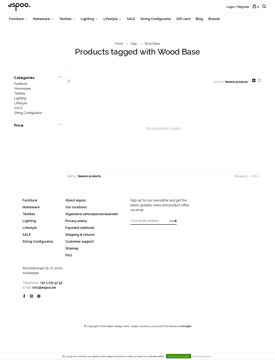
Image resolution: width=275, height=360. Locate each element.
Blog (199, 21)
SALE (131, 21)
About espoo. (75, 203)
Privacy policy (76, 223)
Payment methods (79, 230)
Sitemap (71, 251)
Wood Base (152, 45)
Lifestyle (111, 21)
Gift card (183, 21)
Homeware (41, 21)
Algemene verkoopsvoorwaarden (91, 216)
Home (119, 45)
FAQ (68, 258)
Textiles (65, 21)
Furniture (16, 21)
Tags (134, 45)
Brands (214, 21)
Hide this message (178, 356)
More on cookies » (202, 356)
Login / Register (238, 6)
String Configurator (155, 21)
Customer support (79, 244)
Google (186, 328)
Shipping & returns (80, 237)
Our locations (76, 210)
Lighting (87, 21)
